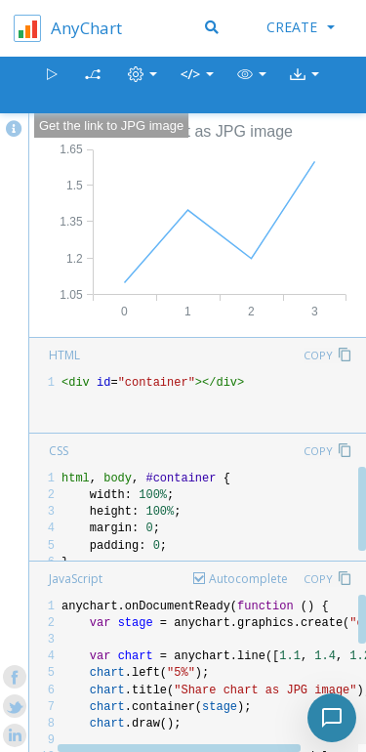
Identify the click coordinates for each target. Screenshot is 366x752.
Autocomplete (248, 578)
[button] (251, 85)
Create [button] (300, 27)
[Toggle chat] (331, 717)
